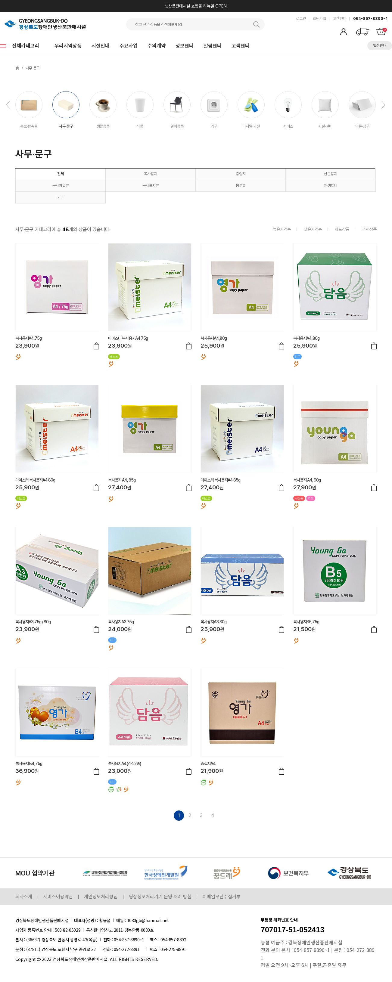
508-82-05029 (67, 930)
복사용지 (150, 174)
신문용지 (330, 174)
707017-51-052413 (292, 930)
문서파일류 (60, 185)
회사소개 (23, 897)
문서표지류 (150, 185)
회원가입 (319, 18)
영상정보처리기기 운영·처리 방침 (160, 897)
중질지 (241, 174)
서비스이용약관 (58, 897)
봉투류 (241, 185)
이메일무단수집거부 (222, 897)
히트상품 (342, 229)
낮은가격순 (313, 229)
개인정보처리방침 (101, 897)
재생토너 (330, 185)
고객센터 (339, 18)
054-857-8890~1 (370, 18)
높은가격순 (282, 229)
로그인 (301, 18)
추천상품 (369, 229)
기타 (60, 197)
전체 (60, 174)
